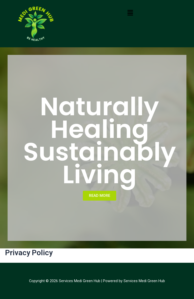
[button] (130, 13)
